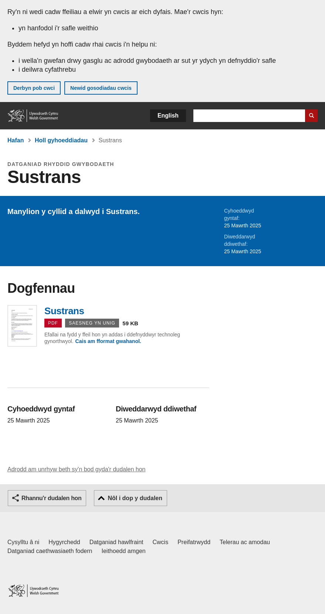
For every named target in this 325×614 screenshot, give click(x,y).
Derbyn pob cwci (34, 88)
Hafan (15, 140)
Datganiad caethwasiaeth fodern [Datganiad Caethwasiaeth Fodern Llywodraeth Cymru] (49, 551)
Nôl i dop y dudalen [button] (135, 498)
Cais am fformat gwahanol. (108, 341)
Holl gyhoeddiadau (61, 140)
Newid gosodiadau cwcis (101, 88)
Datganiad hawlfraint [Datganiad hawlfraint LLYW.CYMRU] (116, 542)
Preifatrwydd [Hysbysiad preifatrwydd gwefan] (193, 542)
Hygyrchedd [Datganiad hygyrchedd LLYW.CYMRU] (64, 542)
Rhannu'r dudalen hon (51, 498)
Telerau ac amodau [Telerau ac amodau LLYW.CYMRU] (245, 542)
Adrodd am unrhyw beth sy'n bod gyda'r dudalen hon (76, 469)
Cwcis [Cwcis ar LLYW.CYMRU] (161, 542)
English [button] (168, 115)
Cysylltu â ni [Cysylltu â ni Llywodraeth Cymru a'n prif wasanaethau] (23, 542)
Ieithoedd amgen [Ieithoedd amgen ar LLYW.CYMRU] (124, 551)
